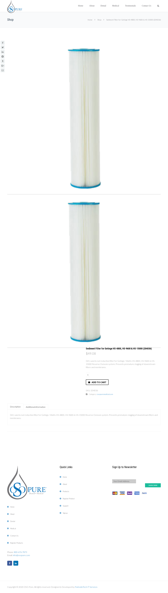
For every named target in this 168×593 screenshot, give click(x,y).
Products (66, 491)
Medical (115, 6)
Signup (65, 513)
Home (80, 6)
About (91, 6)
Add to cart (99, 382)
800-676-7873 (20, 552)
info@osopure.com (21, 555)
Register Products (16, 543)
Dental (103, 6)
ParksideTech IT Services (86, 587)
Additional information (35, 407)
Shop (99, 20)
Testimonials (130, 6)
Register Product (69, 499)
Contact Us (146, 6)
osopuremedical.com (105, 394)
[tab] (15, 407)
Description (15, 406)
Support (65, 506)
